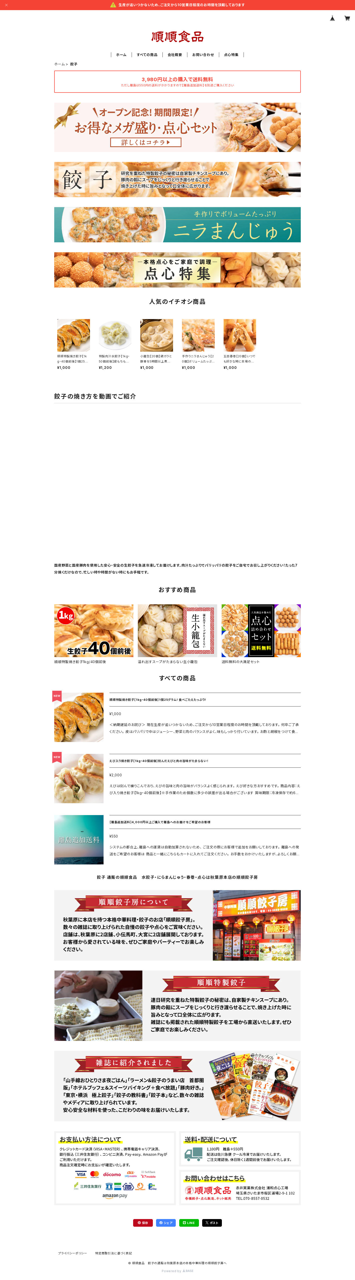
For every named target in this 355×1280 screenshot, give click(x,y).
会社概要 (175, 55)
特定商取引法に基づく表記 (113, 1253)
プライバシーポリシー (72, 1253)
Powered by (177, 1271)
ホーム (121, 55)
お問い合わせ (203, 55)
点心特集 (231, 55)
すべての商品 (147, 55)
